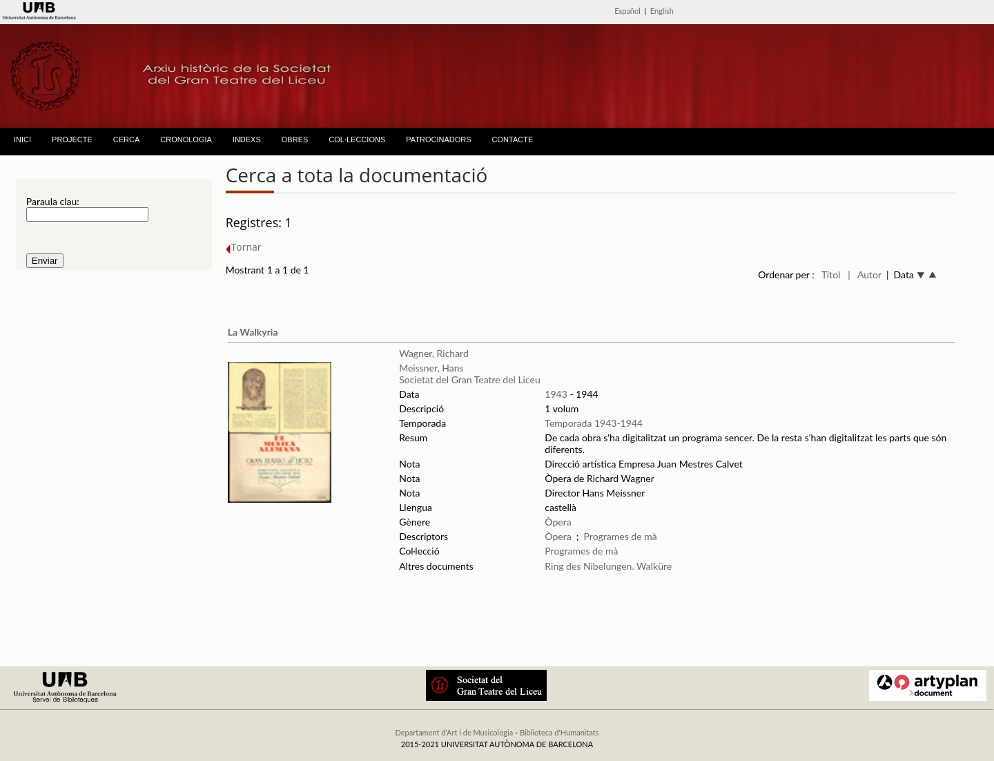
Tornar (244, 246)
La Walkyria (253, 332)
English (662, 10)
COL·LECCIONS (357, 139)
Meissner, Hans (431, 368)
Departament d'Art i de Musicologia (454, 732)
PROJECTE (72, 139)
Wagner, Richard (434, 353)
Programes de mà (620, 536)
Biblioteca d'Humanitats (559, 732)
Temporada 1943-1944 (594, 423)
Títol (830, 274)
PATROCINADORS (438, 139)
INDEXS (247, 139)
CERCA (126, 139)
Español (627, 10)
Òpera (558, 522)
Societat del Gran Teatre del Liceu (469, 379)
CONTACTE (513, 139)
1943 (556, 394)
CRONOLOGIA (186, 139)
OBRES (295, 139)
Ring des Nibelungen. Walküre (608, 566)
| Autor (864, 274)
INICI (22, 139)
